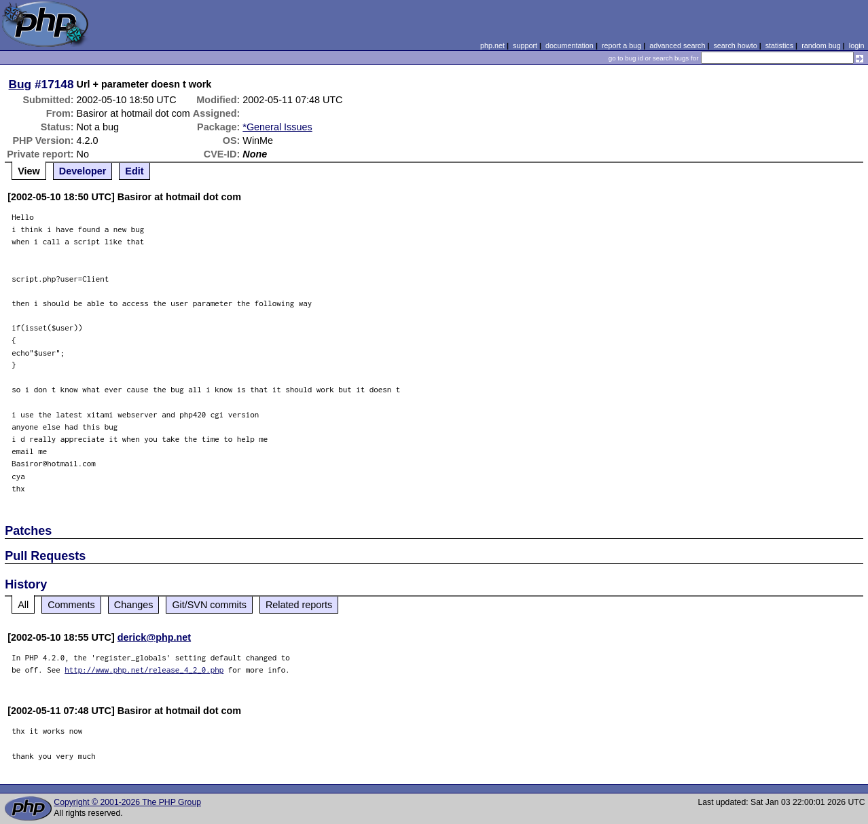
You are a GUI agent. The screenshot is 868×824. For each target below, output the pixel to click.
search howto (735, 45)
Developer (83, 171)
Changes (133, 604)
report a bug (621, 45)
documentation (569, 45)
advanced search (677, 45)
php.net (492, 45)
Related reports (299, 604)
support (525, 45)
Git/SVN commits (209, 604)
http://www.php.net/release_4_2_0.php (144, 669)
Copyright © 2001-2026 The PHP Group (127, 802)
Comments (71, 604)
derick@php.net (154, 637)
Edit (134, 171)
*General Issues (277, 126)
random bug (821, 45)
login (857, 45)
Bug (20, 84)
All (23, 604)
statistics (779, 45)
